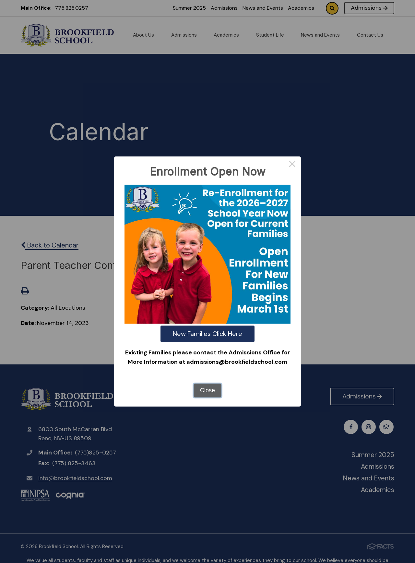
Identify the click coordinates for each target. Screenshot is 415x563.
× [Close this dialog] (292, 165)
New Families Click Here (207, 333)
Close (207, 390)
